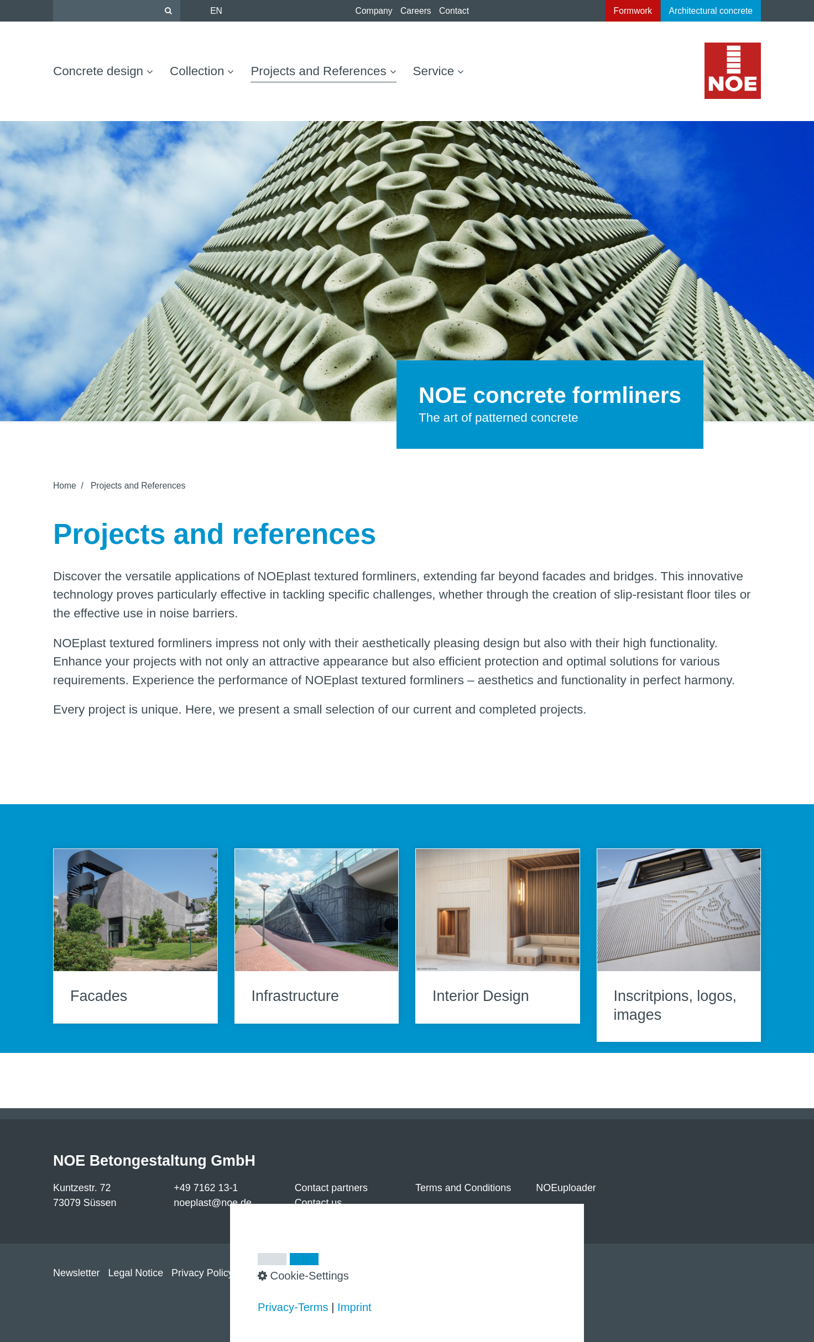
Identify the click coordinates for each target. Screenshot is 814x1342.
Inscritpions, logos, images (679, 945)
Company (374, 10)
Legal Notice (136, 1272)
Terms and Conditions (463, 1187)
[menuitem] (107, 72)
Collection (202, 71)
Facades (135, 936)
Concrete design (103, 71)
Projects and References (323, 71)
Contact (454, 10)
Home (64, 485)
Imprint (354, 1307)
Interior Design (498, 936)
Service (439, 71)
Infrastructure (317, 936)
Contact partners (331, 1187)
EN (216, 10)
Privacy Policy (202, 1272)
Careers (415, 10)
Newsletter (76, 1272)
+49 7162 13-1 (206, 1187)
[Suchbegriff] (116, 11)
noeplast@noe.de (213, 1202)
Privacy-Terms (293, 1307)
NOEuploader (566, 1187)
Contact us (318, 1202)
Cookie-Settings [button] (303, 1276)
